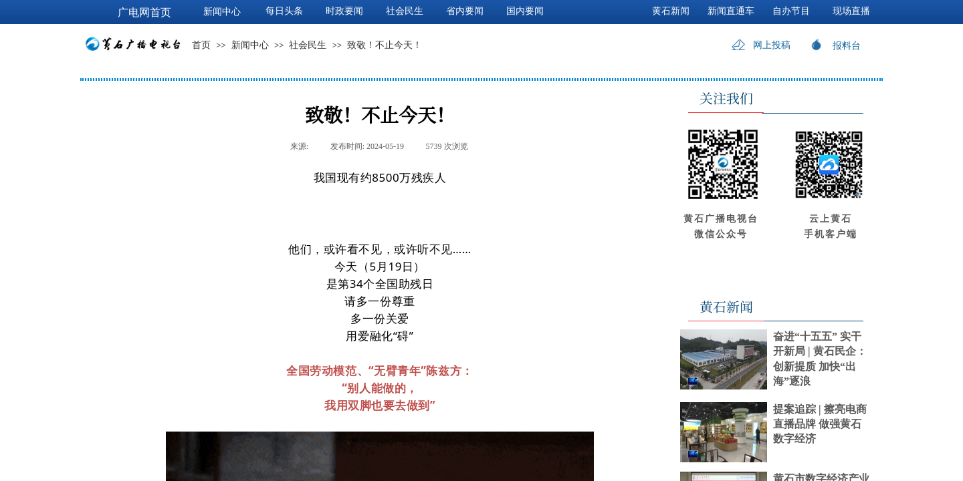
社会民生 (307, 45)
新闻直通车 (731, 11)
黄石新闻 (670, 11)
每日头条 (284, 11)
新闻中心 (250, 45)
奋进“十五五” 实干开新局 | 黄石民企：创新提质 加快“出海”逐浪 (820, 359)
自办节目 (791, 11)
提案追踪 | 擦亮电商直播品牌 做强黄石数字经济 (820, 424)
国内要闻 (525, 11)
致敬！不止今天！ (384, 45)
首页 (201, 45)
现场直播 (851, 11)
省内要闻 (465, 11)
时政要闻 (344, 11)
